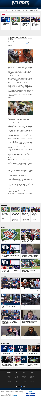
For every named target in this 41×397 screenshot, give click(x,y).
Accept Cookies (30, 395)
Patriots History (9, 380)
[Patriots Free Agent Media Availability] (34, 350)
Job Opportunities (32, 381)
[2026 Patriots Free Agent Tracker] (20, 350)
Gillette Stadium (24, 380)
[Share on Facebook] (27, 43)
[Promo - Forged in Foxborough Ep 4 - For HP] (5, 21)
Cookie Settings (31, 391)
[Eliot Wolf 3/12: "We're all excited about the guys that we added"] (7, 361)
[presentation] (39, 31)
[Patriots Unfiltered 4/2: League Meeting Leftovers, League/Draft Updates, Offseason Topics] (25, 22)
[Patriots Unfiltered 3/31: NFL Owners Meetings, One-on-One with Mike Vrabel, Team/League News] (10, 317)
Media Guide (32, 380)
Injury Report (16, 376)
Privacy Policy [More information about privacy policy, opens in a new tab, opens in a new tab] (15, 395)
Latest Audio (9, 376)
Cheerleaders (9, 381)
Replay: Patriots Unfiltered (8, 14)
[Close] (40, 393)
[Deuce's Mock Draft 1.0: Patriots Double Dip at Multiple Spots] (10, 251)
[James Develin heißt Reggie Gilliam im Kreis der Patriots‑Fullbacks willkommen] (15, 214)
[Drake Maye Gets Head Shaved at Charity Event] (10, 332)
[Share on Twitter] (28, 43)
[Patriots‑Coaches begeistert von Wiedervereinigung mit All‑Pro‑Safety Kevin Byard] (25, 214)
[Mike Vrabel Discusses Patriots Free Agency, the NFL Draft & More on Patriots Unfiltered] (30, 332)
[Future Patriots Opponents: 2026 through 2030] (34, 361)
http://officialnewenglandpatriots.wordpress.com (16, 195)
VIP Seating (24, 377)
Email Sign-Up (32, 376)
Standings (17, 381)
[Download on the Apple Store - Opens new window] (17, 386)
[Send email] (30, 43)
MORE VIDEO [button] (20, 340)
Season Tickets (24, 376)
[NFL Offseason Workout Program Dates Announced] (15, 21)
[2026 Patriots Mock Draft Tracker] (20, 361)
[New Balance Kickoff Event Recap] (30, 300)
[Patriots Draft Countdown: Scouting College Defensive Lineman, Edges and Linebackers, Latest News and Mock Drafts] (30, 285)
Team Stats (16, 377)
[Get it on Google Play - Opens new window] (23, 387)
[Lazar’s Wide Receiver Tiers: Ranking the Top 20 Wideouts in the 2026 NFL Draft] (35, 22)
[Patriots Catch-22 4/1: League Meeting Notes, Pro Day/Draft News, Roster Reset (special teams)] (10, 301)
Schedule (17, 380)
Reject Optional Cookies (31, 393)
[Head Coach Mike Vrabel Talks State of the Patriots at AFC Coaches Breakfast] (30, 317)
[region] (20, 393)
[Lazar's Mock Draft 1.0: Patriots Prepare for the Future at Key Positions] (10, 266)
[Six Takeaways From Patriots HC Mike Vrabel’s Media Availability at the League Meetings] (30, 251)
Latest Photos (9, 377)
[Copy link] (31, 43)
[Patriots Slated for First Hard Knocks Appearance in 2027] (30, 266)
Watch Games (24, 381)
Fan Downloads (32, 377)
